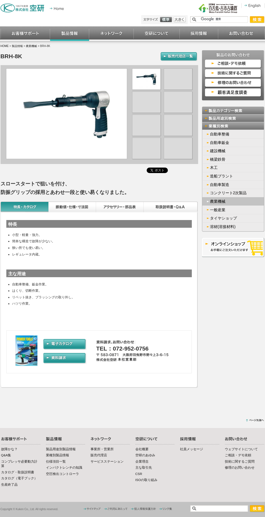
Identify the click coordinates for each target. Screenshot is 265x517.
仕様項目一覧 (56, 461)
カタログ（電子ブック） (19, 478)
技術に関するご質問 (240, 461)
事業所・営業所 (102, 449)
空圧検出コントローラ (62, 474)
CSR (138, 474)
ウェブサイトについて (241, 449)
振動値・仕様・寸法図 (72, 207)
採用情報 (199, 33)
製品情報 (69, 33)
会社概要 (142, 449)
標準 (166, 19)
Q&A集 (6, 455)
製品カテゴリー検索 (233, 110)
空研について (157, 33)
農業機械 (31, 46)
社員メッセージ (191, 449)
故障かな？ (9, 449)
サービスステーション (107, 461)
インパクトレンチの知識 (64, 467)
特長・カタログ (24, 207)
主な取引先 (143, 467)
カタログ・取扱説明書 (17, 472)
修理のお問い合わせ (240, 467)
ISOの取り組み (146, 480)
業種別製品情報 (57, 455)
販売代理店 (99, 455)
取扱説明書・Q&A (171, 207)
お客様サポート (25, 33)
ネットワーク (111, 33)
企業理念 (142, 461)
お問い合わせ (241, 33)
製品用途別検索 (233, 118)
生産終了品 (9, 485)
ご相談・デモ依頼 (238, 455)
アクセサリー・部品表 (120, 207)
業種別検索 (233, 126)
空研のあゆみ (145, 455)
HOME (5, 46)
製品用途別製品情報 (61, 449)
